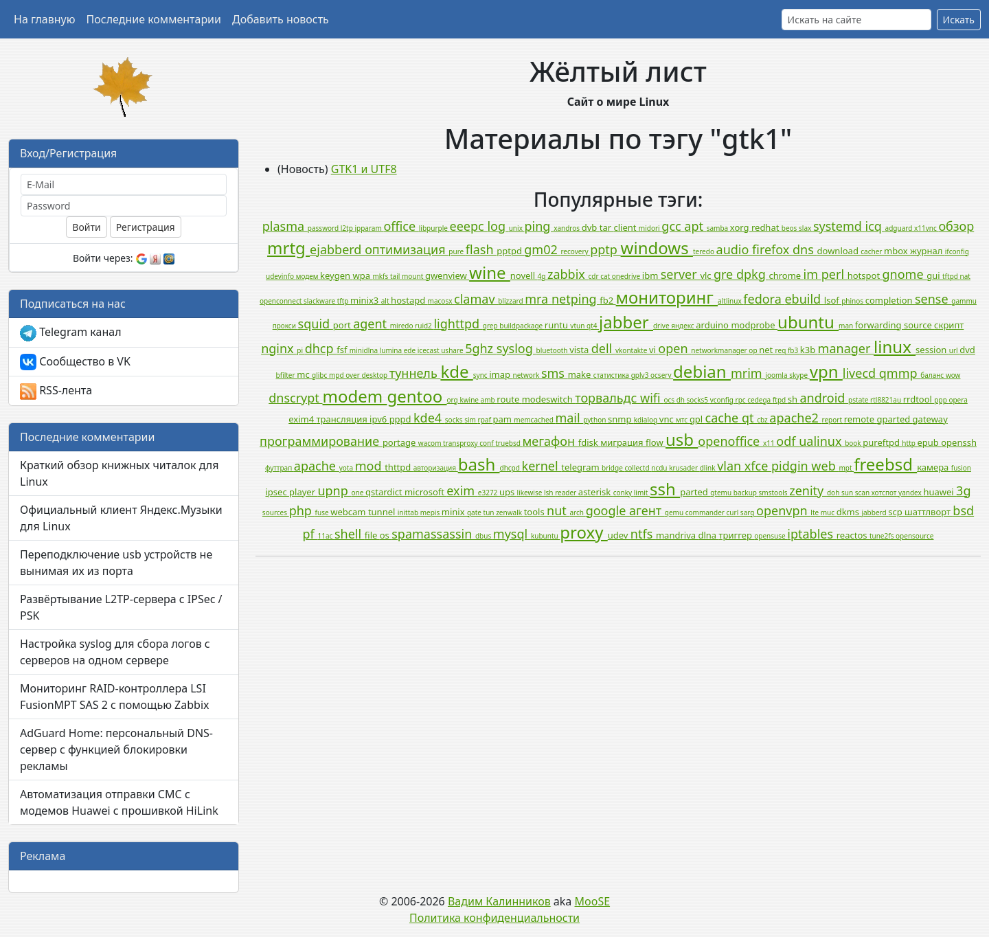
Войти (86, 227)
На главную (45, 19)
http (909, 443)
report (833, 420)
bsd (963, 510)
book (854, 443)
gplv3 (640, 375)
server (681, 274)
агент (647, 510)
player (303, 492)
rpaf (485, 420)
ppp (941, 400)
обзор (956, 226)
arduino (713, 325)
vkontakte (632, 350)
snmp (621, 419)
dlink (708, 468)
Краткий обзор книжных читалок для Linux (119, 473)
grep (491, 325)
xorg (740, 227)
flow (656, 442)
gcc (672, 226)
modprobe (754, 325)
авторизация (435, 468)
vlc (707, 275)
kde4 (429, 417)
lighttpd (457, 323)
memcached (534, 420)
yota (347, 468)
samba (718, 228)
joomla (777, 375)
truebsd (508, 443)
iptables (811, 534)
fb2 (607, 300)
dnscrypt (295, 398)
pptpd (510, 251)
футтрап (279, 468)
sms (554, 373)
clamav (476, 299)
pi (300, 350)
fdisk (589, 442)
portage (400, 442)
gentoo (416, 396)
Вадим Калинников (499, 901)
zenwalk (510, 512)
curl (733, 512)
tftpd (951, 276)
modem (355, 396)
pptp (605, 249)
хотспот (885, 492)
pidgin (791, 466)
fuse (323, 512)
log (497, 226)
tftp (343, 301)
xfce (757, 466)
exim (461, 490)
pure (457, 251)
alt (386, 301)
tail (396, 276)
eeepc (469, 226)
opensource (914, 536)
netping (576, 299)
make (580, 374)
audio (734, 249)
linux (895, 346)
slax (806, 228)
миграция (623, 442)
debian (702, 371)
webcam (349, 512)
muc (829, 512)
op (754, 350)
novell (524, 275)
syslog (516, 348)
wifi (651, 398)
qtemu (722, 492)
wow (953, 375)
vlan (730, 466)
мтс (683, 420)
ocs (669, 400)
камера (934, 467)
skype (799, 375)
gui (934, 275)
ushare (453, 350)
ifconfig (957, 251)
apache (316, 466)
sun (848, 492)
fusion (961, 468)
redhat (766, 227)
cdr (594, 276)
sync (481, 375)
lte (815, 512)
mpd (337, 375)
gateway (930, 419)
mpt (846, 468)
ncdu (660, 468)
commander (706, 512)
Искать (959, 19)
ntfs (643, 534)
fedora (763, 299)
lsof (832, 300)
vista (580, 349)
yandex (910, 492)
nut (558, 510)
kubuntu (545, 536)
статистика (612, 375)
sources (275, 512)
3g (963, 490)
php (302, 510)
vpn (826, 371)
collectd (637, 468)
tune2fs (882, 536)
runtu (558, 325)
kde (456, 371)
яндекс (683, 325)
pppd (401, 419)
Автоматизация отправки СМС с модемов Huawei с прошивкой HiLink (119, 802)
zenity (808, 490)
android (823, 398)
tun (490, 512)
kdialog (646, 420)
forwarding (879, 325)
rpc (742, 400)
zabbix (568, 274)
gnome (904, 274)
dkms (849, 512)
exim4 (302, 419)
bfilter (286, 375)
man (847, 325)
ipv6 (379, 419)
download (839, 251)
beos (790, 228)
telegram (581, 467)
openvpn (783, 510)
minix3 (365, 300)
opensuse (770, 536)
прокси (285, 325)
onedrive (627, 276)
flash (481, 249)
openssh (959, 442)
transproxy (461, 443)
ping (539, 226)
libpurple (434, 228)
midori (650, 228)
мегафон (550, 441)
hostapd (409, 300)
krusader (684, 468)
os (385, 535)
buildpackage (522, 325)
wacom (430, 443)
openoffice (730, 441)
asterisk (595, 492)
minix (454, 512)
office (400, 226)
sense (933, 299)
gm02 (542, 249)
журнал (927, 251)
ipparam (368, 228)
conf (487, 443)
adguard (899, 228)
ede (411, 350)
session (932, 349)
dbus (484, 536)
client (625, 227)
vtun (578, 325)
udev (619, 535)
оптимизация (406, 249)
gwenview (447, 275)
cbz (763, 420)
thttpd (399, 467)
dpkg (752, 274)
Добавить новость (280, 19)
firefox (772, 249)
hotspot (865, 275)
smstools (774, 492)
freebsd (885, 464)
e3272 (488, 492)
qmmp (899, 373)
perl (834, 274)
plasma (285, 226)
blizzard (511, 301)
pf (310, 534)
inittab (409, 512)
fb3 (794, 350)
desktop (375, 375)
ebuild (803, 299)
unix (517, 228)
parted (695, 492)
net (767, 349)
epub (930, 442)
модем (308, 276)
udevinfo (281, 276)
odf (787, 441)
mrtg (288, 247)
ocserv (661, 375)
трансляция (343, 419)
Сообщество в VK (75, 362)
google (607, 510)
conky (623, 492)
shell (349, 534)
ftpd (780, 400)
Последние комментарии (154, 19)
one (358, 492)
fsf (343, 349)
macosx (441, 301)
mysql (512, 534)
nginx (279, 348)
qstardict (385, 492)
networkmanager (720, 350)
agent (371, 323)
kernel (542, 466)
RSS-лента (56, 391)
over (353, 375)
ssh (665, 488)
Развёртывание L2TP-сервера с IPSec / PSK (121, 607)
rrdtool (919, 399)
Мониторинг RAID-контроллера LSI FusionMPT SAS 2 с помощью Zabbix (114, 696)
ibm (651, 275)
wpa (363, 275)
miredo (402, 325)
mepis (431, 512)
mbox (897, 251)
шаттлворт (929, 512)
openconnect (282, 301)
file (372, 535)
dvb (591, 227)
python (595, 420)
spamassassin (433, 534)
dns (805, 249)
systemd (839, 226)
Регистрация (145, 227)
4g (542, 276)
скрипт (949, 325)
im (812, 274)
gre (725, 274)
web (825, 466)
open (674, 348)
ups (508, 492)
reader (566, 492)
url (954, 350)
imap (500, 374)
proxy (583, 532)
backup (746, 492)
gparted (895, 419)
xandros (568, 228)
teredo (704, 251)
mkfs (381, 276)
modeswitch (549, 399)
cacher (872, 251)
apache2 (795, 417)
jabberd (874, 512)
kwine (469, 400)
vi (653, 349)
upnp (334, 490)
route (509, 399)
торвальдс (607, 398)
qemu (675, 512)
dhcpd (510, 468)
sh (794, 399)
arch (578, 512)
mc (304, 374)
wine (489, 272)
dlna (708, 535)
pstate (859, 400)
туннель (415, 373)
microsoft (425, 492)
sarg (748, 512)
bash (479, 464)
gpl (697, 419)
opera (957, 400)
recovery (575, 251)
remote (860, 419)
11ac (325, 536)
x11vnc (926, 228)
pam (503, 419)
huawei (939, 492)
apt (695, 226)
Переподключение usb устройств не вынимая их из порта (116, 562)
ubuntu (808, 322)
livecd (861, 373)
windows (657, 247)
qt (749, 417)
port (343, 325)
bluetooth (552, 350)
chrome (786, 275)
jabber (626, 322)
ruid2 (424, 325)
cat (606, 276)
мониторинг (667, 297)
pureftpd (882, 442)
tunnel (383, 512)
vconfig (723, 400)
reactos (853, 535)
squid (315, 323)
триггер (736, 535)
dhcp (321, 348)
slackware (320, 301)
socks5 (698, 400)
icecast (429, 350)
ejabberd (337, 249)
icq (875, 226)
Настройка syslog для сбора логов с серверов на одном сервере (115, 652)
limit (642, 492)
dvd (967, 349)
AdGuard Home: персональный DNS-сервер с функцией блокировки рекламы (116, 749)
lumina (392, 350)
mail (569, 417)
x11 (769, 443)
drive (662, 325)
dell (603, 348)
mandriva (677, 535)
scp (896, 512)
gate (475, 512)
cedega (760, 400)
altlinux (730, 301)
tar (607, 227)
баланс (933, 375)
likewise (530, 492)
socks (454, 420)
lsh (549, 492)
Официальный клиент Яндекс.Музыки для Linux (121, 518)
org (453, 400)
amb (489, 400)
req (781, 350)
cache (723, 417)
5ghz (481, 348)
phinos (853, 301)
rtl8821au (886, 400)
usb (682, 439)
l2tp (348, 228)
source (919, 325)
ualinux (822, 441)
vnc (667, 419)
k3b (809, 349)
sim (470, 420)
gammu (964, 301)
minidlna (365, 350)
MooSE (593, 901)
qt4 (593, 325)
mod (370, 466)
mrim (748, 373)
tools (535, 512)
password (324, 228)
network (526, 375)
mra (538, 299)
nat (965, 276)
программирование (321, 441)
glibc (320, 375)
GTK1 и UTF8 (364, 169)
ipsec (278, 492)
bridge (613, 468)
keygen (336, 275)
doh (834, 492)
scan (863, 492)
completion (890, 300)
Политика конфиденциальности (494, 917)
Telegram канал (71, 332)
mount (413, 276)
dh (682, 400)
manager (846, 348)
